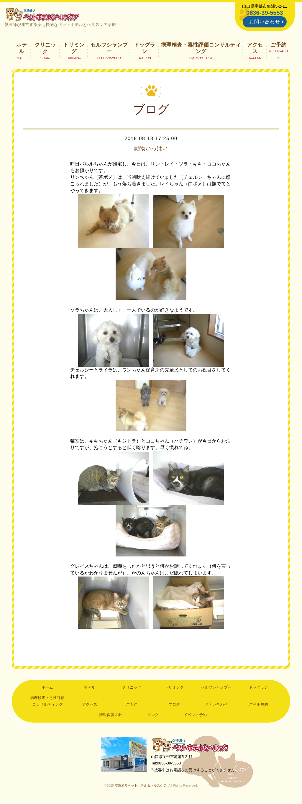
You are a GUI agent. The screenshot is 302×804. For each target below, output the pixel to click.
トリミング (73, 49)
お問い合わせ (264, 21)
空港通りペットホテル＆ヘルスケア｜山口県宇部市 (43, 14)
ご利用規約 (258, 705)
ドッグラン (144, 49)
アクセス (255, 49)
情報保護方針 (110, 715)
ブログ (174, 705)
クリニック (45, 49)
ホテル (21, 49)
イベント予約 (195, 715)
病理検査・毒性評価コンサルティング (201, 49)
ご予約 (278, 46)
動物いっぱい (151, 149)
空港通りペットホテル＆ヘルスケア (192, 746)
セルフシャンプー (109, 49)
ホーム (47, 688)
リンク (153, 715)
